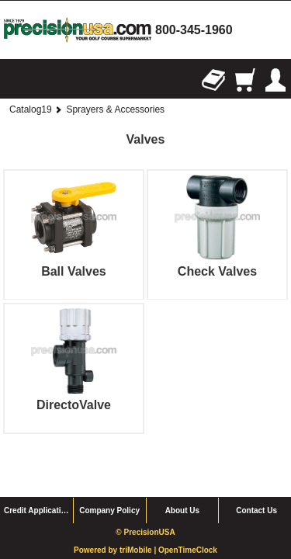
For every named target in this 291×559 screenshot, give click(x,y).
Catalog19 (30, 109)
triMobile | (139, 513)
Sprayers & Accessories (115, 109)
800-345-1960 (194, 29)
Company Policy (109, 473)
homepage (77, 30)
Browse (15, 80)
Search (46, 80)
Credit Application (37, 473)
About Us (182, 473)
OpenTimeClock (187, 513)
